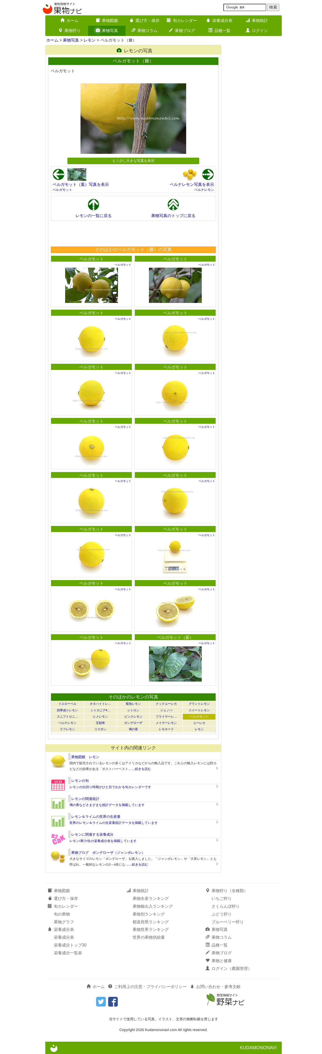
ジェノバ (166, 710)
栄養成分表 (219, 20)
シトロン (133, 710)
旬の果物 (62, 914)
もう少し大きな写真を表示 (133, 161)
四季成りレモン (67, 710)
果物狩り (69, 30)
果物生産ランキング (151, 898)
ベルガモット (62, 190)
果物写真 (107, 30)
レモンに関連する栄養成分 (92, 834)
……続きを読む (139, 769)
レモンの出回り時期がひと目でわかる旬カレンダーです (110, 787)
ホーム (69, 20)
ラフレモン (67, 729)
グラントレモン (199, 704)
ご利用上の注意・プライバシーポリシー (147, 987)
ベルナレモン (204, 190)
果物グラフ (64, 922)
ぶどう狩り (222, 914)
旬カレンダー (182, 20)
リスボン (100, 729)
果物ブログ (182, 30)
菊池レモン (133, 704)
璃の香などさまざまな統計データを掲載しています (107, 805)
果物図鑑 (107, 20)
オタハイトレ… (100, 704)
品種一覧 (219, 30)
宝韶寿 (100, 723)
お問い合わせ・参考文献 (215, 987)
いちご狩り (222, 898)
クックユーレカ (166, 704)
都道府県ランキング (151, 922)
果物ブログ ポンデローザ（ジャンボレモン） (108, 853)
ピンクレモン (133, 716)
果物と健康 (219, 961)
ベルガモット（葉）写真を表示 (81, 184)
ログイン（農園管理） (229, 968)
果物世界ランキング (151, 929)
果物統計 (257, 20)
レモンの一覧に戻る (93, 216)
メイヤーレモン (166, 723)
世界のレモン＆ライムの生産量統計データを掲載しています (113, 823)
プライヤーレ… (166, 716)
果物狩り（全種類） (227, 891)
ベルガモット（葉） (175, 637)
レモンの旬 (80, 781)
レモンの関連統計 (85, 799)
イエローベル (67, 704)
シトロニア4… (100, 710)
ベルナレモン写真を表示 (192, 184)
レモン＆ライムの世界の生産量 (95, 817)
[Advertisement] (133, 233)
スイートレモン (199, 710)
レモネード (166, 729)
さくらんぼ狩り (226, 906)
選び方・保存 (144, 20)
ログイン (257, 30)
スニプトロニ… (67, 716)
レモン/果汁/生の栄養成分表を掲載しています (103, 841)
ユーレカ (199, 723)
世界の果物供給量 (149, 937)
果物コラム (144, 30)
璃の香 (133, 729)
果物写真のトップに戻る (173, 216)
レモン (90, 40)
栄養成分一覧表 (68, 953)
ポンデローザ (133, 723)
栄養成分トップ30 (70, 945)
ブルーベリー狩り (228, 922)
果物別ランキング (149, 914)
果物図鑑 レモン (85, 757)
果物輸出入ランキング (153, 906)
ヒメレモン (100, 716)
